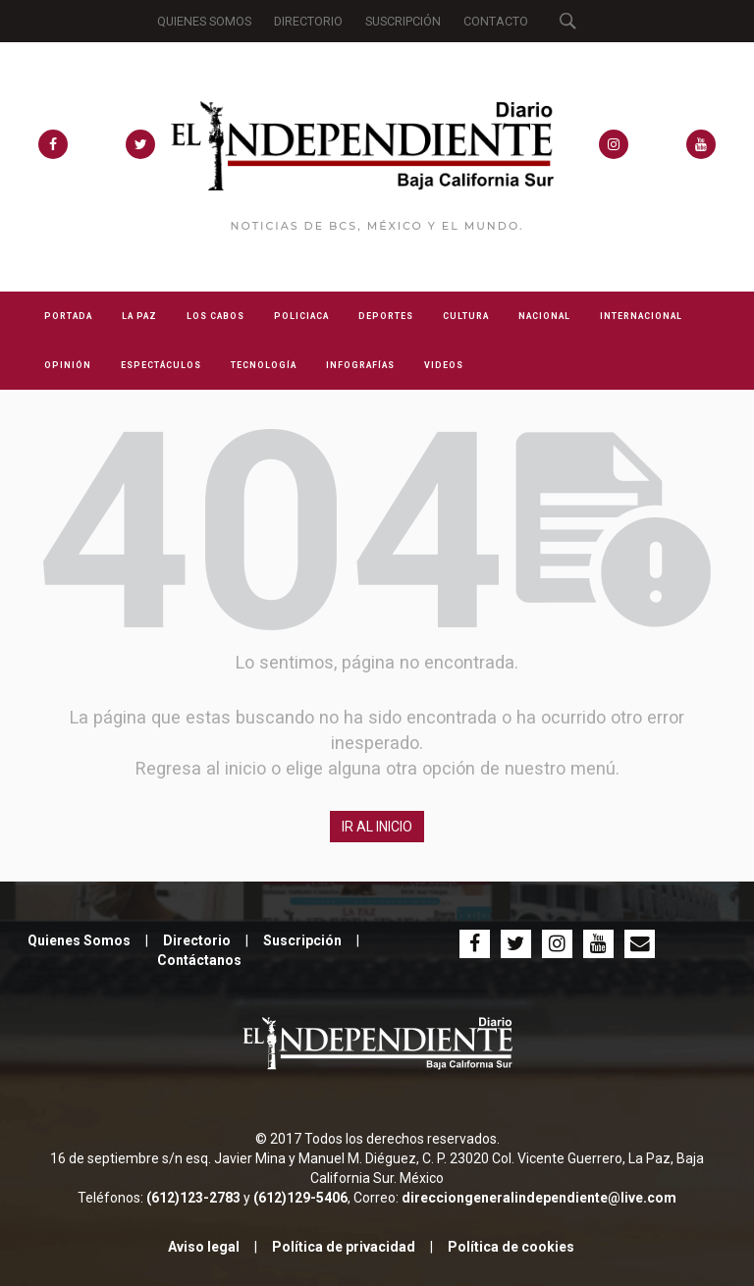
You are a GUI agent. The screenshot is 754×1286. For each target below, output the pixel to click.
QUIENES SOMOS (204, 21)
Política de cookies (511, 1247)
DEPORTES (385, 316)
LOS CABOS (215, 316)
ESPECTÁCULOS (161, 365)
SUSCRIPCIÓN (403, 21)
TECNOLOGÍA (263, 365)
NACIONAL (544, 316)
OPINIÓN (67, 365)
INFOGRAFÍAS (360, 365)
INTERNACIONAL (641, 316)
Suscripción (302, 940)
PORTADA (68, 316)
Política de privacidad (343, 1247)
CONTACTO (495, 21)
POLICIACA (301, 316)
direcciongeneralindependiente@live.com (539, 1198)
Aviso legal (204, 1247)
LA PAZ (139, 316)
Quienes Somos (79, 940)
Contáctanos (199, 960)
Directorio (197, 940)
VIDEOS (443, 365)
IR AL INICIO (377, 826)
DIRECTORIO (308, 21)
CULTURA (466, 316)
